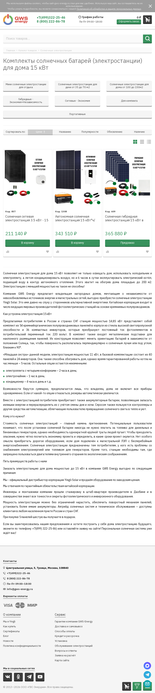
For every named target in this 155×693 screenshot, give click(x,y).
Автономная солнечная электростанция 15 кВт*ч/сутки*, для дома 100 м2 (75, 209)
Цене (40, 122)
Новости (8, 632)
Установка (61, 632)
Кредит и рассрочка (67, 627)
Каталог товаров (27, 50)
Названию (65, 122)
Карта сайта (62, 651)
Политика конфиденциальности (22, 637)
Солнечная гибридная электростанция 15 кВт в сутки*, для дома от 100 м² (125, 209)
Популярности (90, 122)
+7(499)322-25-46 (51, 17)
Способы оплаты (65, 622)
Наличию (139, 122)
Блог (6, 627)
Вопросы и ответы (66, 641)
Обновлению (114, 122)
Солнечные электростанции (56, 50)
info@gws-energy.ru (20, 580)
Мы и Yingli (9, 612)
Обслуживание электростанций (74, 637)
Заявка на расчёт (65, 646)
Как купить (9, 617)
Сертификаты (11, 622)
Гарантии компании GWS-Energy (74, 612)
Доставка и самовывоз (69, 617)
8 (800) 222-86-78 (51, 21)
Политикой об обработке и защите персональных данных (109, 8)
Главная (10, 50)
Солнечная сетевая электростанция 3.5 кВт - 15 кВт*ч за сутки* (26, 209)
